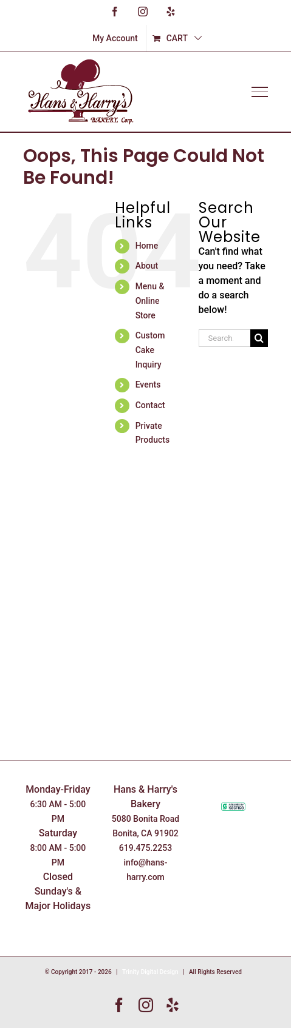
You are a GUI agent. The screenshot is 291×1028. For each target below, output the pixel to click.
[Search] (259, 338)
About (147, 265)
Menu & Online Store (150, 300)
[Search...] (224, 338)
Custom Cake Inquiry (150, 350)
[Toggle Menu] (259, 91)
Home (147, 245)
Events (148, 384)
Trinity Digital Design (150, 972)
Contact (150, 405)
